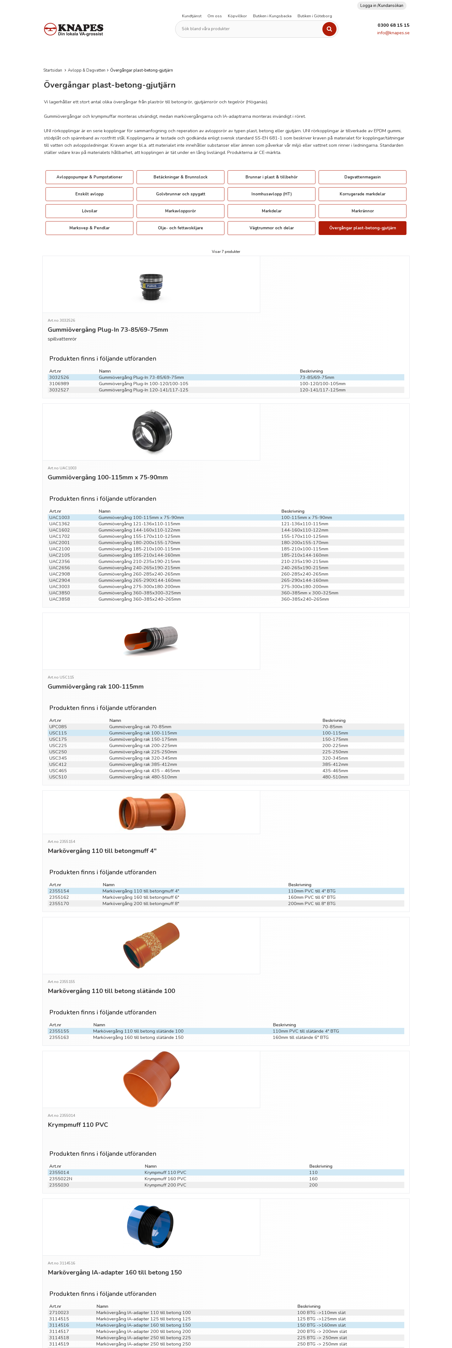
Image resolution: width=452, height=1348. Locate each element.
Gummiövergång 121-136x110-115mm (139, 461)
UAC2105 (59, 493)
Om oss (214, 16)
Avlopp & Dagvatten (63, 54)
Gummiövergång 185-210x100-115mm (139, 486)
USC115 (58, 643)
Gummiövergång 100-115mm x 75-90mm (141, 455)
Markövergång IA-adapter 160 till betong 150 (143, 1119)
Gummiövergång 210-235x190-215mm (139, 499)
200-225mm (335, 656)
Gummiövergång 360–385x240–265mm (140, 537)
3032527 (59, 355)
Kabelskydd (197, 54)
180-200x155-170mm (304, 480)
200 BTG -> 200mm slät (322, 1125)
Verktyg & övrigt (367, 54)
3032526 (59, 342)
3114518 (59, 1131)
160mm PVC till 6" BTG (312, 780)
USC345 (58, 668)
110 (313, 993)
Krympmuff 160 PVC (165, 999)
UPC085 (58, 637)
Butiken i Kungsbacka (272, 16)
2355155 (59, 887)
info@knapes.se (393, 33)
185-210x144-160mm (304, 493)
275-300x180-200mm (304, 524)
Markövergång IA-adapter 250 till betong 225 (143, 1131)
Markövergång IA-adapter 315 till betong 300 (143, 1144)
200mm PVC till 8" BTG (312, 786)
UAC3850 (59, 530)
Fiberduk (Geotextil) (160, 54)
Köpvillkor (237, 16)
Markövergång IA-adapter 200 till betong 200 (143, 1125)
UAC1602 (59, 468)
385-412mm (335, 675)
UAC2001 (59, 480)
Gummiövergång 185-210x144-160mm (139, 493)
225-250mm (335, 662)
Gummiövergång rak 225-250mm (143, 662)
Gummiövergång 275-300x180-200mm (139, 524)
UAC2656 (59, 505)
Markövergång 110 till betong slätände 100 (138, 887)
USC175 (58, 650)
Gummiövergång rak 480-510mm (143, 687)
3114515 (59, 1112)
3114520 (59, 1144)
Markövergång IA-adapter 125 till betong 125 (143, 1112)
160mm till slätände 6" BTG (301, 893)
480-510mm (335, 687)
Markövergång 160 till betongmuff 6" (141, 780)
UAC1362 (59, 461)
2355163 (59, 893)
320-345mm (335, 668)
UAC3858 (59, 537)
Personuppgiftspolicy (341, 1235)
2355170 (59, 786)
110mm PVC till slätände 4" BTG (306, 887)
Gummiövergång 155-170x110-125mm (139, 474)
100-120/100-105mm (323, 349)
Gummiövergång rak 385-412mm (143, 675)
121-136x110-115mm (304, 461)
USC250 (58, 662)
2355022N (60, 999)
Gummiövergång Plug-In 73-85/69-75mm (141, 342)
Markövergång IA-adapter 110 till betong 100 (143, 1106)
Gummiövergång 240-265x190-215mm (139, 505)
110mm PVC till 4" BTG (312, 774)
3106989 (59, 349)
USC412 (58, 675)
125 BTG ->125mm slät (321, 1112)
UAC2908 (59, 512)
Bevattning (400, 54)
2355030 (59, 1006)
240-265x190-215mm (304, 505)
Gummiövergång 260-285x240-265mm (139, 512)
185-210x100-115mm (304, 486)
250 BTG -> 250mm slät (322, 1137)
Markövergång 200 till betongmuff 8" (141, 786)
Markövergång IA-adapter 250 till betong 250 (143, 1137)
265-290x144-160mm (304, 518)
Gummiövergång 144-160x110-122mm (139, 468)
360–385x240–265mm (305, 537)
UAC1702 (59, 474)
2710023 (59, 1106)
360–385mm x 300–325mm (309, 530)
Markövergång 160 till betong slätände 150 (138, 893)
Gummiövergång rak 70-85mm (140, 637)
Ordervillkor (332, 1225)
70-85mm (332, 637)
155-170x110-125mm (304, 474)
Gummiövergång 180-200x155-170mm (139, 480)
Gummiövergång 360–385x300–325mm (140, 530)
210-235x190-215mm (304, 499)
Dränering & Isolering (112, 54)
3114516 (59, 1119)
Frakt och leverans (339, 1216)
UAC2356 (59, 499)
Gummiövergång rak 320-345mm (143, 668)
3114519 (59, 1137)
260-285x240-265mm (304, 512)
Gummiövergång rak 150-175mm (143, 650)
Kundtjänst (192, 16)
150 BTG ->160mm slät (321, 1119)
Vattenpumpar (330, 54)
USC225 (58, 656)
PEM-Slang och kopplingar (284, 54)
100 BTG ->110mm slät (321, 1106)
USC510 (58, 687)
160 (313, 999)
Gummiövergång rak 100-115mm (143, 643)
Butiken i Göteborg (315, 16)
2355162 (59, 780)
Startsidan (52, 70)
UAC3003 (59, 524)
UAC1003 (59, 455)
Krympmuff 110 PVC (165, 993)
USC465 (58, 681)
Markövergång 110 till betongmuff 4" (141, 774)
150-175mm (335, 650)
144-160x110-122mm (304, 468)
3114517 (59, 1125)
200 (313, 1006)
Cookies (328, 1254)
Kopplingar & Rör (233, 54)
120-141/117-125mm (323, 355)
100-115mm (335, 643)
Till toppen (226, 1174)
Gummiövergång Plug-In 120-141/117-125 (143, 355)
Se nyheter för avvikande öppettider (233, 1256)
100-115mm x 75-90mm (306, 455)
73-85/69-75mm (317, 342)
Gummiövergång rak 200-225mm (143, 656)
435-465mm (335, 681)
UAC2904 (59, 518)
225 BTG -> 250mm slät (322, 1131)
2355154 (59, 774)
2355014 (59, 993)
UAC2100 (59, 486)
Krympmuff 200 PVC (165, 1006)
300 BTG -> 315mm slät (322, 1144)
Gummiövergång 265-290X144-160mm (139, 518)
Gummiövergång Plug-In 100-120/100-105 (143, 349)
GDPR (326, 1244)
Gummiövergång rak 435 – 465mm (144, 681)
